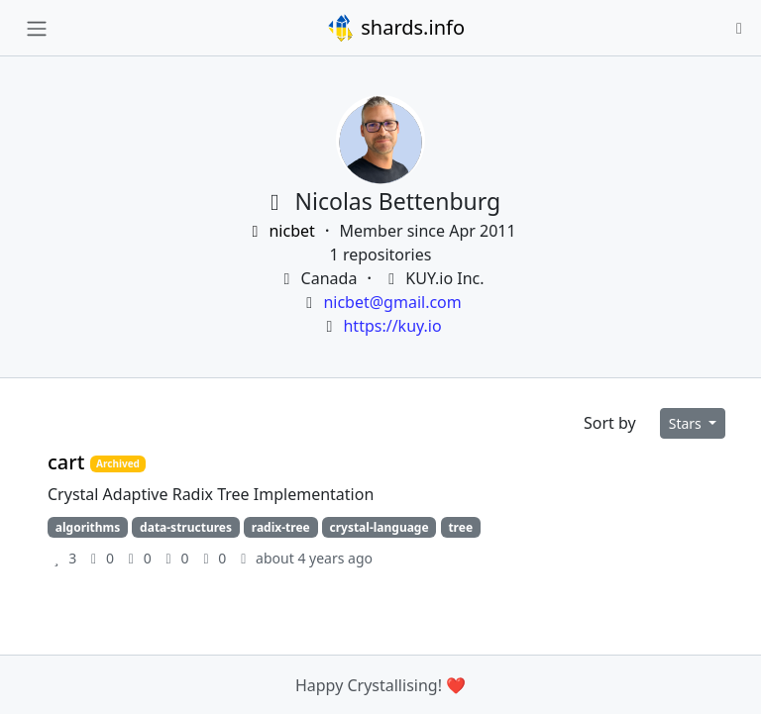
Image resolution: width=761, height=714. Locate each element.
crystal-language (378, 527)
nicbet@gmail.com (392, 302)
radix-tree (281, 527)
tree (460, 527)
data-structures (186, 527)
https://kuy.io (392, 326)
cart (69, 462)
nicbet (282, 231)
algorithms (88, 527)
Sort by (610, 423)
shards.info (395, 28)
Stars (687, 423)
